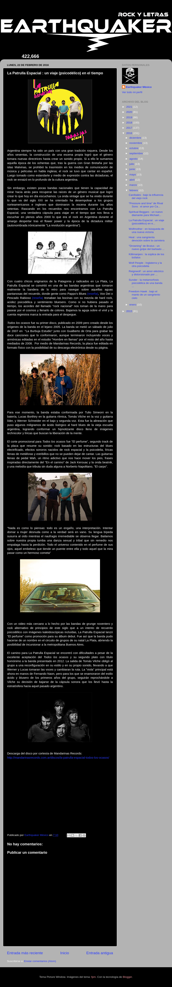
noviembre (136, 142)
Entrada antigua (99, 953)
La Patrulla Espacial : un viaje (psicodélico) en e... (146, 222)
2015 (129, 311)
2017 (129, 127)
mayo (133, 174)
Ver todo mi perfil (132, 92)
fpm (93, 976)
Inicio (64, 953)
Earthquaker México (139, 87)
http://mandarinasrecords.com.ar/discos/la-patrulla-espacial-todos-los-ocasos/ (58, 757)
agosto (133, 158)
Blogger (127, 976)
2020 (129, 111)
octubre (134, 148)
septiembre (136, 153)
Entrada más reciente (25, 953)
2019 (129, 117)
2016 (129, 133)
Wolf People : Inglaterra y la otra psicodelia (145, 264)
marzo (133, 184)
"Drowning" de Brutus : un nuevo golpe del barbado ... (147, 247)
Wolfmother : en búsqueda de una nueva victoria (146, 230)
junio (132, 169)
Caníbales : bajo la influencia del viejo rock (146, 196)
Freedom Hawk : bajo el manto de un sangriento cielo (144, 294)
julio (132, 163)
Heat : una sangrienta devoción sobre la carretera (147, 239)
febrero (134, 190)
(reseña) (92, 293)
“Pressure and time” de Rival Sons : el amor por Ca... (146, 205)
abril (132, 179)
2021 (129, 106)
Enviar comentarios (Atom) (40, 961)
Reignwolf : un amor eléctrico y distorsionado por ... (146, 273)
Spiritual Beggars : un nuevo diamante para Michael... (146, 213)
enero (133, 304)
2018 (129, 122)
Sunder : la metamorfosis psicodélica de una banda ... (145, 283)
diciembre (135, 137)
